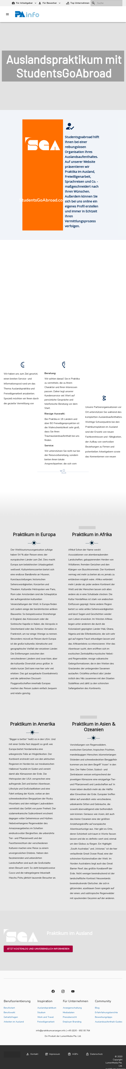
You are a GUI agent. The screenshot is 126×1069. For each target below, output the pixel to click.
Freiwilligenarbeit (45, 1021)
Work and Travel (45, 1017)
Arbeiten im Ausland (14, 1021)
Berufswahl (9, 1012)
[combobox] (106, 3)
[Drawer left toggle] (7, 14)
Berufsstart (9, 1007)
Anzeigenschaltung (72, 1007)
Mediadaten (68, 1012)
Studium (41, 1012)
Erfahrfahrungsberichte (106, 1012)
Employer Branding (72, 1021)
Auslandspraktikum (46, 1007)
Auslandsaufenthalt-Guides (108, 1021)
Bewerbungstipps (103, 1017)
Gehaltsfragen (11, 1017)
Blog (97, 1007)
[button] (78, 3)
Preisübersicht (70, 1017)
